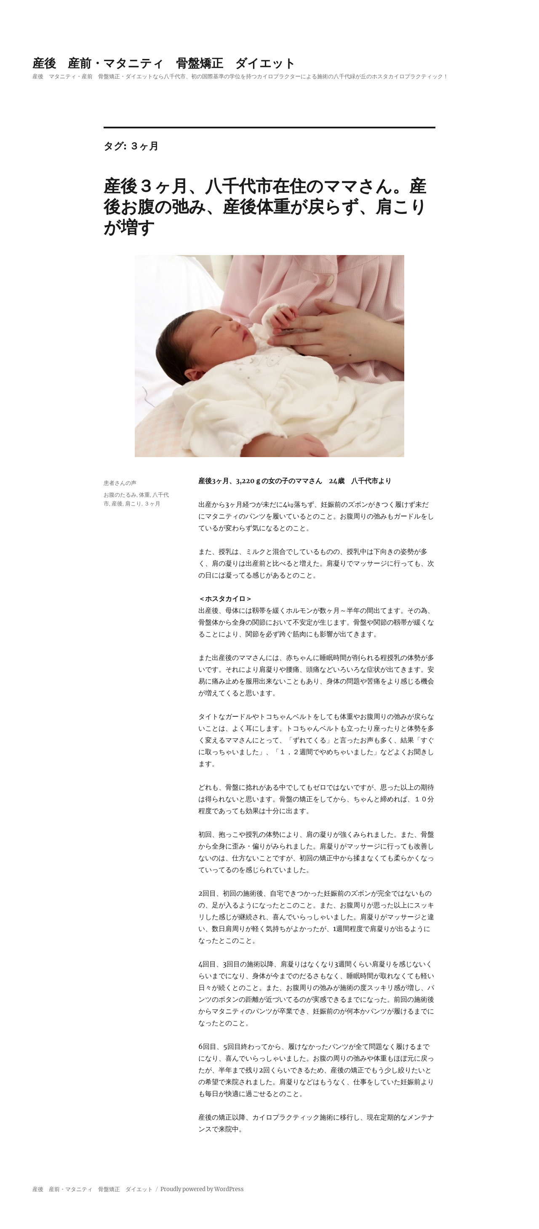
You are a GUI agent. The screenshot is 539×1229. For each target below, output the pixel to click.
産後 (117, 503)
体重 (144, 494)
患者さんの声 (120, 482)
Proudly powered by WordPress (202, 1189)
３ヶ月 (152, 503)
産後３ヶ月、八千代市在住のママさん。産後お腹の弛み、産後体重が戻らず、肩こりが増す (265, 206)
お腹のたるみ (120, 494)
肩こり (133, 503)
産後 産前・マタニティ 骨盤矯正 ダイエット (164, 63)
